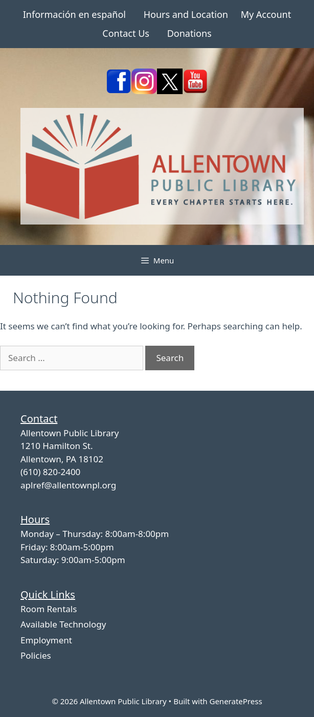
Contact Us (125, 33)
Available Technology (63, 624)
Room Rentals (48, 609)
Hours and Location (186, 14)
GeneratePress (235, 701)
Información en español (74, 14)
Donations (189, 33)
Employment (46, 640)
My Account (266, 14)
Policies (35, 655)
